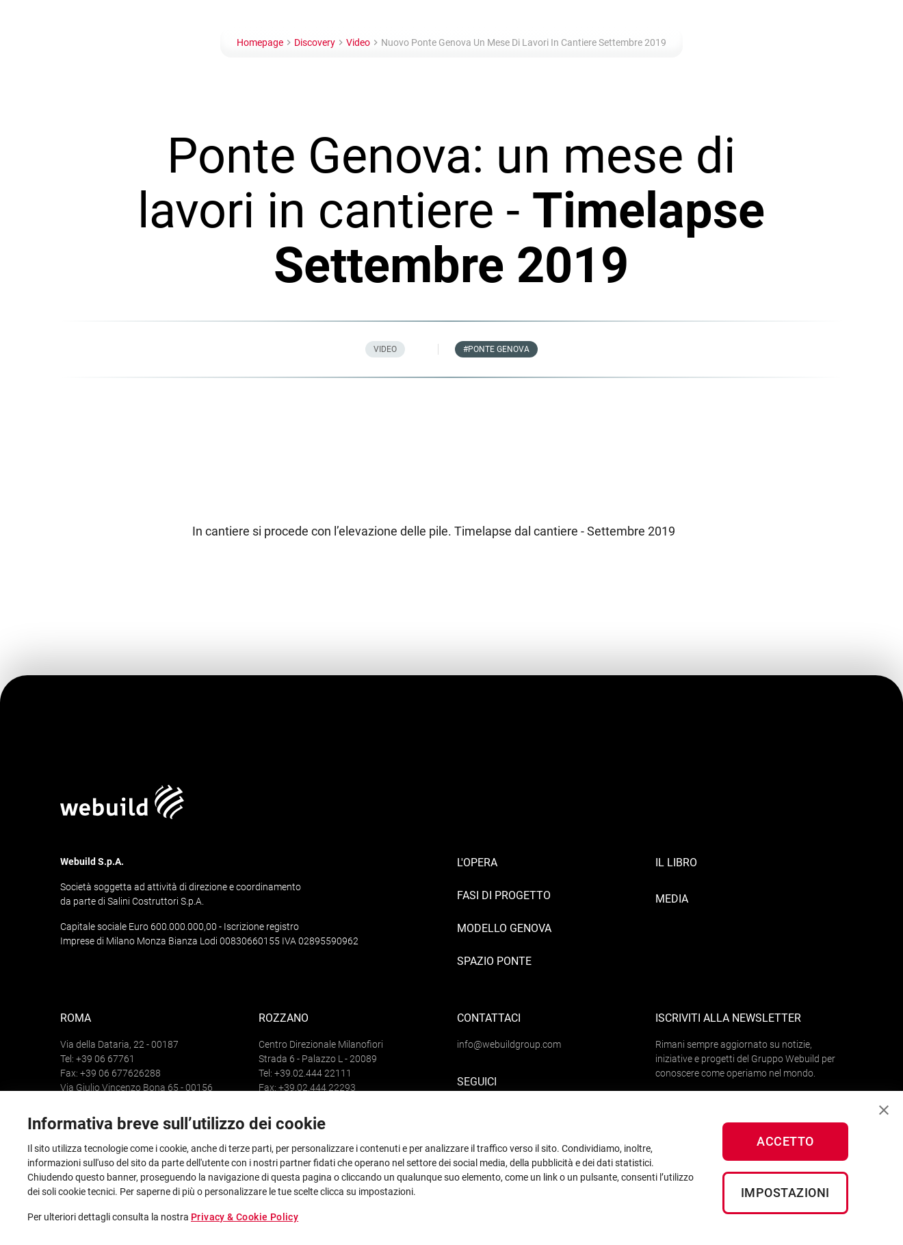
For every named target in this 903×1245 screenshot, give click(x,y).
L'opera (477, 862)
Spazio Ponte (494, 961)
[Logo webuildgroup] (122, 815)
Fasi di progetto (504, 895)
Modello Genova (504, 928)
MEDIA (671, 898)
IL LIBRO (676, 862)
